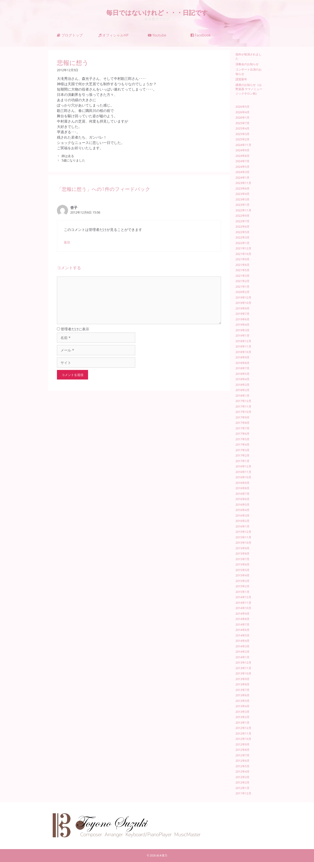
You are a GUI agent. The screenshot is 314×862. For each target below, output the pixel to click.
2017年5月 (243, 439)
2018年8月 (243, 363)
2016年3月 (243, 515)
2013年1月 (243, 723)
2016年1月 (243, 526)
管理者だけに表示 (73, 329)
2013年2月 (243, 717)
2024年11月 (243, 145)
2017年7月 (243, 428)
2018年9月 (243, 357)
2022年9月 (243, 216)
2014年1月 (243, 657)
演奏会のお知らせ (247, 64)
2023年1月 (243, 205)
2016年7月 (243, 494)
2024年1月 (243, 178)
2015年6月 (243, 564)
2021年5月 (243, 270)
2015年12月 (243, 532)
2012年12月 (243, 728)
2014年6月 (243, 630)
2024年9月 (243, 150)
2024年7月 (243, 161)
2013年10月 (243, 673)
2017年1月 (243, 461)
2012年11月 (243, 733)
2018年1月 (243, 396)
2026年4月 (243, 112)
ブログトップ (70, 35)
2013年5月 (243, 701)
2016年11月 (243, 472)
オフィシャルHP (113, 35)
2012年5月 (243, 766)
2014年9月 (243, 614)
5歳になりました (73, 160)
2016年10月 (243, 477)
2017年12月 (243, 401)
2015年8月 (243, 553)
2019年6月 (243, 319)
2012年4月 (243, 771)
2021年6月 (243, 265)
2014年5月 (243, 635)
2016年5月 (243, 505)
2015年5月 (243, 570)
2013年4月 (243, 706)
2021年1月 (243, 287)
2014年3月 (243, 646)
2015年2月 (243, 586)
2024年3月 (243, 172)
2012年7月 (243, 755)
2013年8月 (243, 684)
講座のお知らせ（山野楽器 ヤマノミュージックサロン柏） (249, 89)
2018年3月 (243, 385)
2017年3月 (243, 450)
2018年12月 (243, 341)
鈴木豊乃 (162, 855)
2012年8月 (243, 750)
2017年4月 (243, 444)
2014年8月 (243, 619)
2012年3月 (243, 777)
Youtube (157, 35)
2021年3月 (243, 276)
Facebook (201, 35)
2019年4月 (243, 325)
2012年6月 (243, 761)
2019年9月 (243, 308)
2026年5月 (243, 107)
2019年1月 (243, 335)
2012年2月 (243, 782)
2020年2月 (243, 292)
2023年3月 (243, 199)
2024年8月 (243, 156)
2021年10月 (243, 254)
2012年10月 (243, 739)
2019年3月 (243, 330)
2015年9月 (243, 548)
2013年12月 (243, 662)
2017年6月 (243, 434)
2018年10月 (243, 352)
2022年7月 (243, 221)
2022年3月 (243, 237)
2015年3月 (243, 581)
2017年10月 (243, 412)
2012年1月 (243, 788)
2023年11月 (243, 183)
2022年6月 (243, 226)
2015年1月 (243, 592)
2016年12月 (243, 466)
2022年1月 (243, 243)
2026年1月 (243, 117)
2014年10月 (243, 608)
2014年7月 (243, 624)
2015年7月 (243, 559)
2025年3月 (243, 134)
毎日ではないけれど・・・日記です (157, 12)
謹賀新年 (241, 79)
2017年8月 (243, 423)
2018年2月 (243, 390)
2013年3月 (243, 712)
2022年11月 (243, 210)
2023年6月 (243, 188)
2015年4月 (243, 575)
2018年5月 (243, 374)
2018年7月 (243, 368)
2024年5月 (243, 167)
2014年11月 (243, 603)
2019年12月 (243, 297)
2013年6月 (243, 695)
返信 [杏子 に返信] (67, 242)
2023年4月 (243, 194)
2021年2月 (243, 281)
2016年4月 (243, 510)
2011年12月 (243, 793)
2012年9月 (243, 744)
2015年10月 (243, 543)
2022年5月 (243, 232)
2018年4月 (243, 379)
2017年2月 (243, 455)
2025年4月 (243, 128)
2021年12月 (243, 248)
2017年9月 (243, 417)
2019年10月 (243, 303)
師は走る (68, 156)
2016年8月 (243, 488)
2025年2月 (243, 139)
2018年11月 (243, 346)
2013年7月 (243, 690)
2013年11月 (243, 668)
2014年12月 (243, 597)
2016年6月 (243, 499)
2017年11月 (243, 406)
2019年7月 (243, 314)
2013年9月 (243, 679)
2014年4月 (243, 641)
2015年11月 (243, 537)
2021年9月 (243, 259)
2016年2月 (243, 521)
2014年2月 (243, 652)
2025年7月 (243, 123)
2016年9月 (243, 483)
